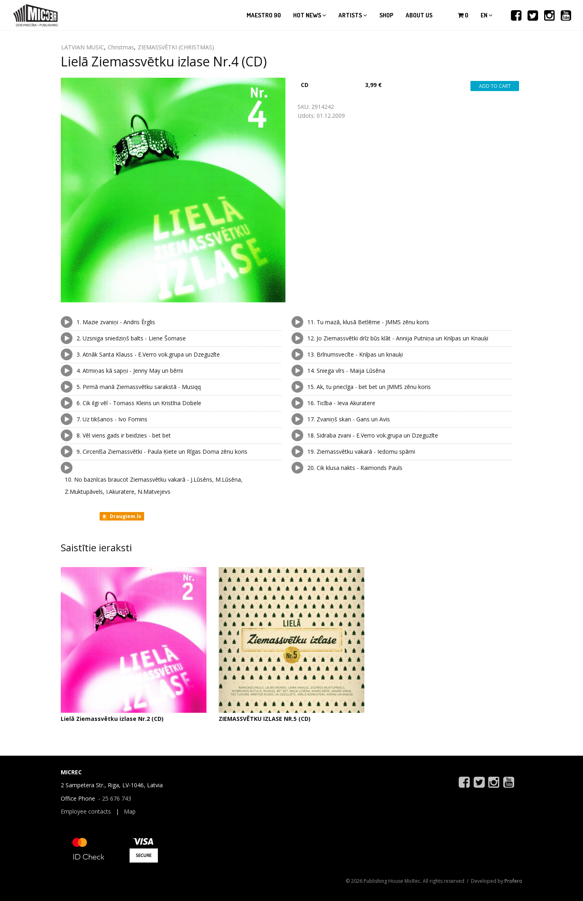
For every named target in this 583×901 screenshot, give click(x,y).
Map (130, 811)
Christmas (121, 47)
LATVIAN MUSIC (82, 47)
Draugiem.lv (121, 516)
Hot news (309, 15)
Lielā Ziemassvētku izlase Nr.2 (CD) (112, 718)
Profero (513, 881)
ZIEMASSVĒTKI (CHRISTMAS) (176, 47)
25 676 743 (116, 798)
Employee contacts (86, 811)
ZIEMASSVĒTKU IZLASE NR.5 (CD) (265, 718)
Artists (352, 15)
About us (419, 15)
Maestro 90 (264, 15)
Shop (386, 15)
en (487, 15)
